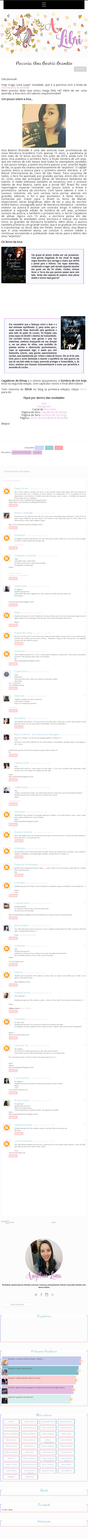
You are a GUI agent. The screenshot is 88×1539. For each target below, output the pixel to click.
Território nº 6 (19, 545)
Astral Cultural (29, 1421)
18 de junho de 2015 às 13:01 (36, 718)
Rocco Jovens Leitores (29, 1471)
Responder (13, 505)
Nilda (17, 612)
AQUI (83, 389)
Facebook (39, 448)
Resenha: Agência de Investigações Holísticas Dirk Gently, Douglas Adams (36, 1387)
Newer (3, 1221)
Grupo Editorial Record (66, 1459)
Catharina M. (21, 762)
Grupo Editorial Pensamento (48, 1459)
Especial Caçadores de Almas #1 (20, 1397)
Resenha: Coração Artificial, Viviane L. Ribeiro (25, 1359)
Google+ (59, 448)
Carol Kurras (21, 1077)
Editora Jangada (48, 1434)
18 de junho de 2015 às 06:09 (38, 586)
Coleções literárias (25, 555)
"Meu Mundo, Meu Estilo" (27, 935)
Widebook (30, 1477)
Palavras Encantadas (26, 864)
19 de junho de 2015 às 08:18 (40, 903)
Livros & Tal (21, 1045)
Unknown (19, 535)
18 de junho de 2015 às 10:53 (36, 651)
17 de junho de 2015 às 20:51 (36, 535)
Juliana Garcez (22, 992)
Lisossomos (12, 707)
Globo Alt (11, 1458)
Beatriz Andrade (23, 512)
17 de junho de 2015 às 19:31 (39, 489)
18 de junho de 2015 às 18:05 (43, 832)
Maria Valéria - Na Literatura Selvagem (36, 734)
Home (54, 1222)
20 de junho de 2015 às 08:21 (36, 1019)
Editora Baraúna (29, 1428)
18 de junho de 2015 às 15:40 (39, 787)
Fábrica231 (29, 1452)
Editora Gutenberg (11, 1434)
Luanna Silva (21, 903)
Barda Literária (23, 832)
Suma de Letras (48, 1470)
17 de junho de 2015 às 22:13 (47, 556)
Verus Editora (66, 1470)
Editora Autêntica (11, 1428)
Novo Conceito (48, 1464)
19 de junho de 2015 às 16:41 (42, 993)
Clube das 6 (21, 671)
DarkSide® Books (48, 1421)
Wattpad (11, 1477)
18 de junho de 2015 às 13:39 (40, 763)
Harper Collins (11, 1464)
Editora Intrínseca (29, 1434)
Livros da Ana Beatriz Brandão (48, 418)
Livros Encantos (23, 1140)
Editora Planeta (66, 1440)
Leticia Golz (21, 586)
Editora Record (11, 1446)
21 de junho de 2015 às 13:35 (40, 1078)
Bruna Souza (21, 1100)
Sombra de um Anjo (54, 415)
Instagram (44, 406)
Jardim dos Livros (29, 1464)
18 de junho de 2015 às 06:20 (31, 613)
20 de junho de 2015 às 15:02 (39, 1045)
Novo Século (66, 1464)
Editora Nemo (11, 1440)
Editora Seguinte (48, 1446)
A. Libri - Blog (7, 1510)
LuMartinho (21, 787)
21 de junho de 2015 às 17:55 (40, 1100)
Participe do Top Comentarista (19, 575)
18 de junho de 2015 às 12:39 (35, 696)
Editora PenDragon (49, 1441)
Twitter (49, 448)
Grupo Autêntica (29, 1458)
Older (12, 1222)
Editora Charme (66, 1428)
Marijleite (19, 718)
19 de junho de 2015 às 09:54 (36, 946)
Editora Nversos (29, 1440)
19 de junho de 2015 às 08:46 (39, 926)
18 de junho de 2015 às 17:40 (36, 812)
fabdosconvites (23, 1124)
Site (44, 403)
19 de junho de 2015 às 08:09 (36, 883)
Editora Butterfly (48, 1428)
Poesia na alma (23, 632)
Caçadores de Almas (54, 412)
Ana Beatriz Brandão (14, 87)
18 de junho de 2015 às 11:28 (39, 671)
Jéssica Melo (21, 925)
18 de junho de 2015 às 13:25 (70, 734)
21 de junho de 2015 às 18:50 (43, 1125)
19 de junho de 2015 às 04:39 (49, 865)
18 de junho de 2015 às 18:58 (36, 848)
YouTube (50, 409)
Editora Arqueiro (66, 1421)
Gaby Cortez (21, 488)
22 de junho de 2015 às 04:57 (43, 1141)
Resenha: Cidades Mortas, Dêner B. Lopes (24, 1378)
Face (19, 801)
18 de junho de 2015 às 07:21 (43, 633)
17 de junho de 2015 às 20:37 (44, 513)
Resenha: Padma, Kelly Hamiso (20, 1368)
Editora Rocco (29, 1446)
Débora (18, 972)
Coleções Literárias (15, 573)
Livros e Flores (25, 1008)
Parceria (37, 452)
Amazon (11, 1421)
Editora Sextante (66, 1446)
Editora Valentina (11, 1452)
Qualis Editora (11, 1470)
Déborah (19, 695)
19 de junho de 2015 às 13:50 (34, 972)
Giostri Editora (66, 1452)
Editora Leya (66, 1434)
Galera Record (48, 1452)
